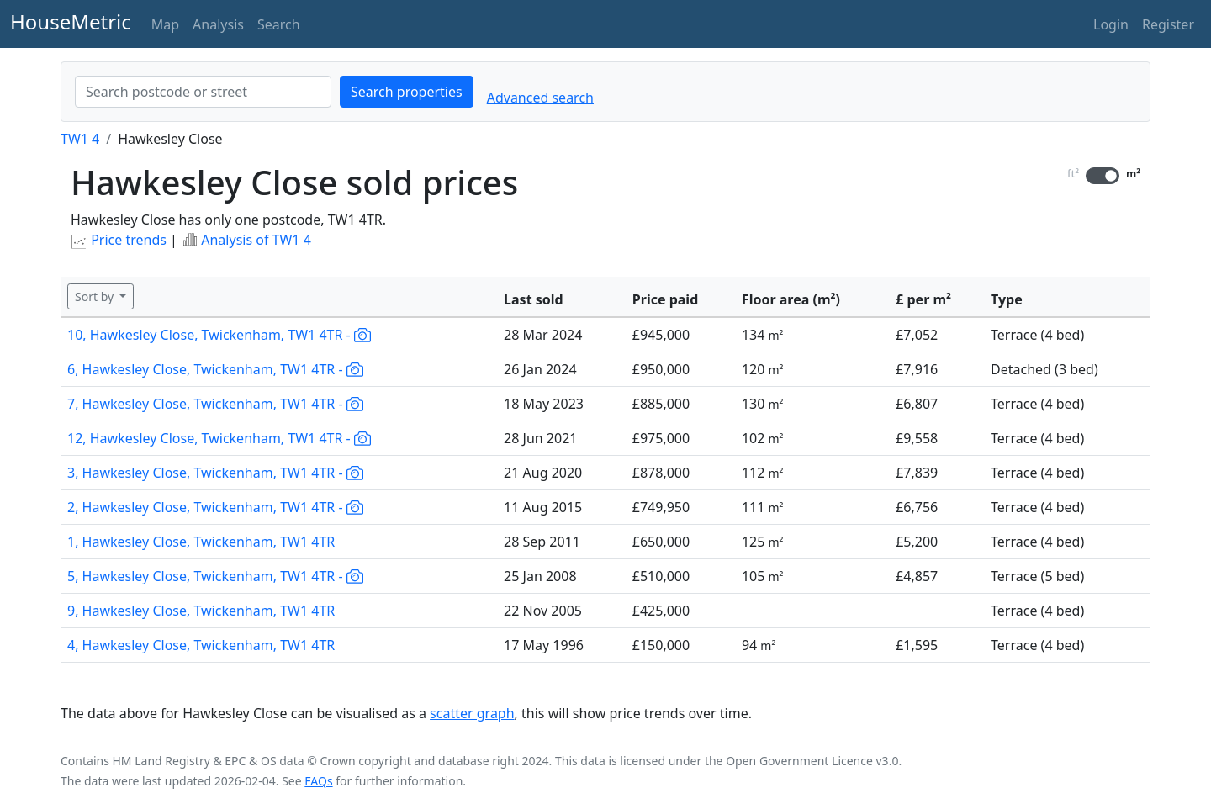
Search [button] (278, 24)
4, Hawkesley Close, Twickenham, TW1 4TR (201, 645)
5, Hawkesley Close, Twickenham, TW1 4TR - (215, 576)
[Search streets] (203, 92)
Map (165, 24)
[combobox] (203, 92)
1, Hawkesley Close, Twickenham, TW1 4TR (201, 541)
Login (1111, 24)
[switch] (1102, 175)
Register (1168, 24)
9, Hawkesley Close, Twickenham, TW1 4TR (201, 610)
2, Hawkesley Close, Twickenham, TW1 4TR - (215, 507)
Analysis (218, 24)
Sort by (96, 296)
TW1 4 (80, 139)
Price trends (129, 239)
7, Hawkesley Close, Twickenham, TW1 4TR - (215, 403)
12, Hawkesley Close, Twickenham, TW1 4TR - (219, 438)
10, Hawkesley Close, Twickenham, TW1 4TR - (219, 334)
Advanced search (540, 97)
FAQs (318, 781)
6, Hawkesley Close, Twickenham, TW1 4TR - (215, 369)
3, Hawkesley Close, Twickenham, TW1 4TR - (215, 472)
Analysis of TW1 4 (256, 239)
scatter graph (472, 713)
